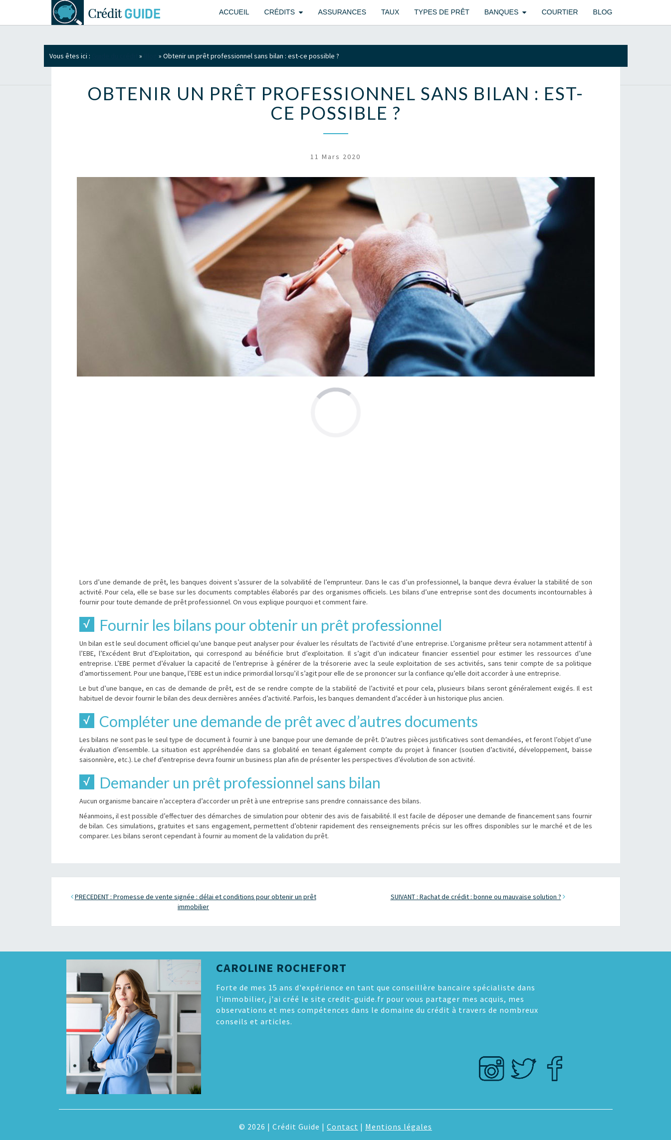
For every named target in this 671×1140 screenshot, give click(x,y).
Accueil (234, 12)
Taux (390, 12)
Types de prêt (441, 12)
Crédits (279, 12)
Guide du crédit (115, 55)
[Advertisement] (335, 507)
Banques (501, 12)
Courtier (560, 12)
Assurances (342, 12)
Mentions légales (398, 1127)
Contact (342, 1127)
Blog (603, 12)
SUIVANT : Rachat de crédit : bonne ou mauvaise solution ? (476, 896)
